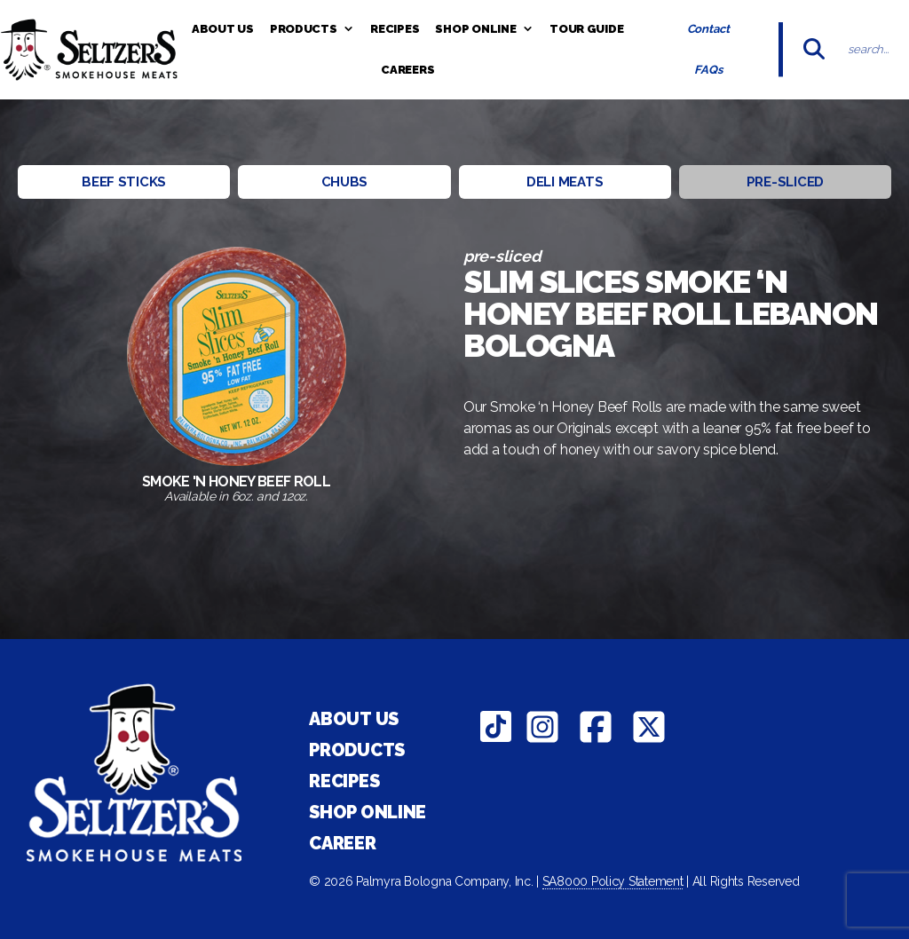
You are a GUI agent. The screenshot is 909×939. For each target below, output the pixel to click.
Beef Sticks (124, 182)
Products (312, 29)
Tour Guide (586, 29)
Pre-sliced (785, 182)
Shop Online (484, 29)
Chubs (344, 182)
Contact (708, 29)
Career (342, 843)
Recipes (394, 29)
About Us (223, 29)
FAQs (708, 69)
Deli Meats (564, 182)
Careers (407, 69)
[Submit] (814, 50)
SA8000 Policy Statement (613, 881)
